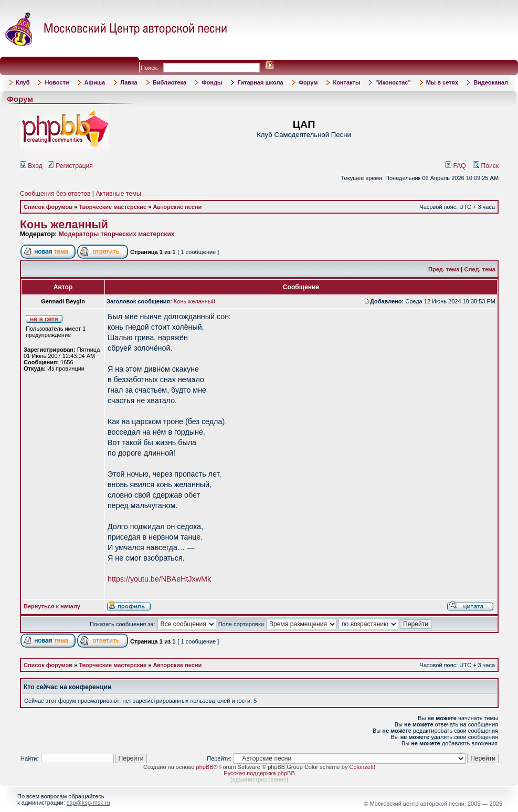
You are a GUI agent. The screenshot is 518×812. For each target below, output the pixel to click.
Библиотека (170, 82)
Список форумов (48, 207)
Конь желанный (64, 224)
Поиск (486, 166)
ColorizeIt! (362, 767)
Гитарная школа (260, 82)
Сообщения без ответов (55, 193)
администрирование (259, 779)
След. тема (479, 269)
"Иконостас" (392, 82)
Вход (31, 166)
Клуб (22, 82)
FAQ (455, 166)
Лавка (129, 82)
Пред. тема (443, 269)
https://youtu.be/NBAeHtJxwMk (159, 579)
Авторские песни (177, 207)
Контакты (346, 82)
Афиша (94, 82)
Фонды (212, 82)
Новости (57, 82)
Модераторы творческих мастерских (117, 234)
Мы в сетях (442, 82)
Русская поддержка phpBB (259, 773)
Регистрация (70, 166)
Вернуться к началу (52, 606)
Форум (308, 82)
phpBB (205, 767)
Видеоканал (490, 82)
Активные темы (118, 193)
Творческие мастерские (112, 207)
